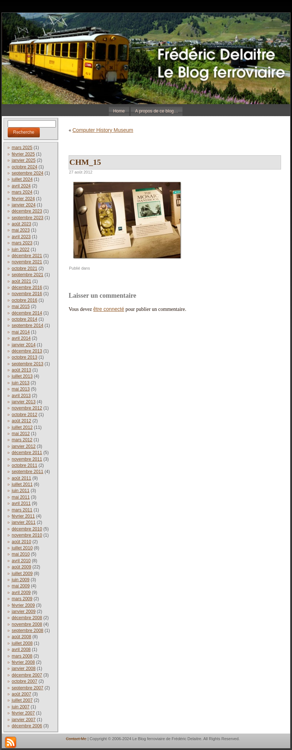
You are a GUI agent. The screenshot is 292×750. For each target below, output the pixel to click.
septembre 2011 (27, 471)
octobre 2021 (24, 268)
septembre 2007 (27, 687)
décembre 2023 (27, 211)
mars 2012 (22, 439)
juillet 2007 (22, 700)
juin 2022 (21, 249)
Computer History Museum (103, 130)
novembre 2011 (27, 459)
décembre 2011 (27, 452)
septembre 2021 (27, 274)
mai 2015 (21, 306)
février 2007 (23, 713)
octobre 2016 (24, 300)
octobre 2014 (24, 319)
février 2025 (23, 154)
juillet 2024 (22, 179)
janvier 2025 (23, 160)
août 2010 (21, 541)
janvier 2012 (23, 446)
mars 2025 (22, 147)
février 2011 (23, 516)
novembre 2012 (27, 408)
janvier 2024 (23, 205)
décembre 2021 (27, 255)
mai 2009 (21, 586)
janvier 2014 (23, 344)
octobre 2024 (24, 167)
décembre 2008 (27, 617)
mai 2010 (21, 554)
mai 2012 (21, 433)
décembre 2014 (27, 313)
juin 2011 (21, 490)
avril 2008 (21, 649)
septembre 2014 (27, 325)
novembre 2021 (27, 261)
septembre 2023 (27, 217)
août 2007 (21, 694)
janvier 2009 (23, 611)
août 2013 (21, 370)
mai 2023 (21, 230)
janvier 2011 (23, 522)
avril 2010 (21, 560)
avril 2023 (21, 236)
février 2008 (23, 662)
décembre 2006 (27, 725)
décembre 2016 (27, 287)
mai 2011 (21, 497)
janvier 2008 (23, 668)
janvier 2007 (23, 719)
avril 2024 (21, 186)
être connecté (108, 309)
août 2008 (21, 636)
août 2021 (21, 281)
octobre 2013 (24, 357)
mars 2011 (22, 510)
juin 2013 (21, 382)
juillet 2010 (22, 548)
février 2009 (23, 605)
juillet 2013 (22, 376)
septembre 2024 (27, 173)
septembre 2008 (27, 630)
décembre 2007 (27, 675)
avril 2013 (21, 395)
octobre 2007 (24, 681)
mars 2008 (22, 656)
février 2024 (23, 198)
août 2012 (21, 420)
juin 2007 (21, 706)
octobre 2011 (24, 465)
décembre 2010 (27, 529)
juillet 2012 (22, 427)
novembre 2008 (27, 624)
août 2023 (21, 223)
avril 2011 (21, 503)
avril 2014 (21, 338)
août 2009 (21, 567)
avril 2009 (21, 592)
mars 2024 (22, 192)
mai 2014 (21, 332)
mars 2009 (22, 598)
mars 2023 (22, 242)
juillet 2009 (22, 573)
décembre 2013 (27, 351)
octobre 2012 (24, 414)
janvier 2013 (23, 401)
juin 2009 (21, 579)
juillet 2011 (22, 484)
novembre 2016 (27, 293)
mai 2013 (21, 389)
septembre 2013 (27, 363)
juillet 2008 (22, 643)
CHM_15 (85, 162)
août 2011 (21, 478)
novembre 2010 (27, 535)
